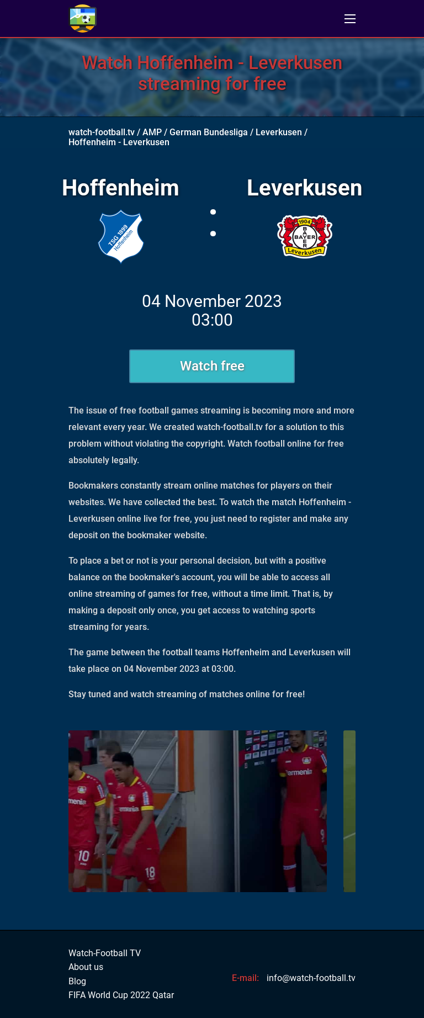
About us (85, 967)
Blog (77, 982)
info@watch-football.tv (311, 978)
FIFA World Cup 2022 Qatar (121, 995)
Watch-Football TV (104, 953)
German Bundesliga (208, 132)
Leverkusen (279, 132)
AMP (152, 132)
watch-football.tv (101, 132)
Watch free (212, 366)
